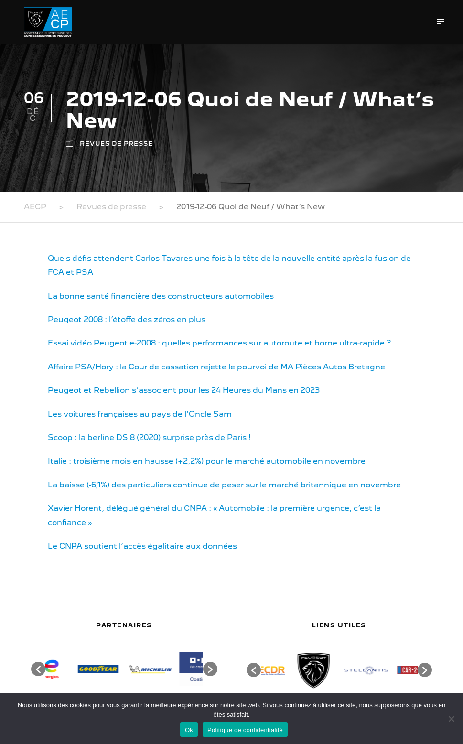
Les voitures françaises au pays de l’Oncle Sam (140, 414)
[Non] (451, 718)
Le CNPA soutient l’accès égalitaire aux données (142, 545)
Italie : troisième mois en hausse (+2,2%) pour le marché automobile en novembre (207, 460)
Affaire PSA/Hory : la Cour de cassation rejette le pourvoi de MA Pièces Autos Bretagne (216, 366)
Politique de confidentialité (245, 729)
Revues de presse (116, 143)
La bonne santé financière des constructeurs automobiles (161, 296)
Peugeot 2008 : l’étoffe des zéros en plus (126, 319)
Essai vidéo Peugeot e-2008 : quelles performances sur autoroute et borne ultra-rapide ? (219, 342)
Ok (189, 729)
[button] (38, 669)
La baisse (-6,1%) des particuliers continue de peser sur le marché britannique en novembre (224, 484)
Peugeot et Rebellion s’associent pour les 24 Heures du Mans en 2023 (184, 390)
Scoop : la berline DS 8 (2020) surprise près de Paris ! (149, 437)
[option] (72, 669)
